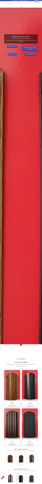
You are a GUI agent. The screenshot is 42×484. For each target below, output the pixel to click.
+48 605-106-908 (15, 0)
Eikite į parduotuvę (12, 46)
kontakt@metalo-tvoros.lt (24, 0)
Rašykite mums (12, 54)
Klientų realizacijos (30, 54)
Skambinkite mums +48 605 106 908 (29, 48)
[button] (4, 457)
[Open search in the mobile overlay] (21, 4)
